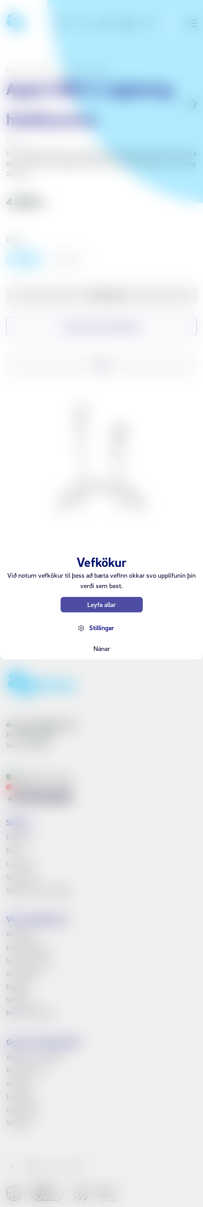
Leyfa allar (101, 604)
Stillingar (101, 628)
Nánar (101, 648)
